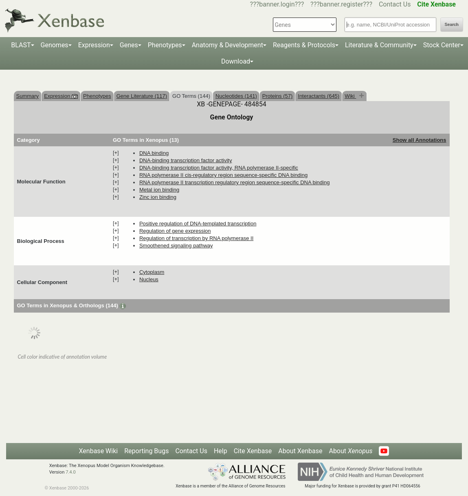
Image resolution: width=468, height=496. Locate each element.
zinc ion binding (157, 197)
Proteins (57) (277, 96)
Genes (129, 45)
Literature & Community (379, 45)
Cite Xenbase (253, 451)
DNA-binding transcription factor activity (185, 160)
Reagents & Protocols (304, 45)
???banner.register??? (341, 4)
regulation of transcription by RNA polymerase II (196, 238)
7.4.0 (71, 472)
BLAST (21, 45)
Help (220, 451)
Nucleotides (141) (236, 96)
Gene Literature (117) (141, 96)
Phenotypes (165, 45)
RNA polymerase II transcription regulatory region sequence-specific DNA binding (234, 182)
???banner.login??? (277, 4)
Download (235, 61)
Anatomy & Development (227, 45)
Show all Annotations (419, 140)
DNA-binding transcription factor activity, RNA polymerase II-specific (218, 168)
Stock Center (441, 45)
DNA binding (154, 153)
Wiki (350, 96)
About (350, 451)
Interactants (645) (318, 96)
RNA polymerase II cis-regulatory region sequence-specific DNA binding (223, 175)
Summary (27, 96)
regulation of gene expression (175, 231)
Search (452, 24)
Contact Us (395, 4)
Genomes (54, 45)
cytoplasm (151, 272)
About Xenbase (300, 451)
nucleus (148, 279)
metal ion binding (159, 190)
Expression (94, 45)
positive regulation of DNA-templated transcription (198, 223)
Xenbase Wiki (98, 451)
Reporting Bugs (146, 451)
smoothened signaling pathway (176, 245)
